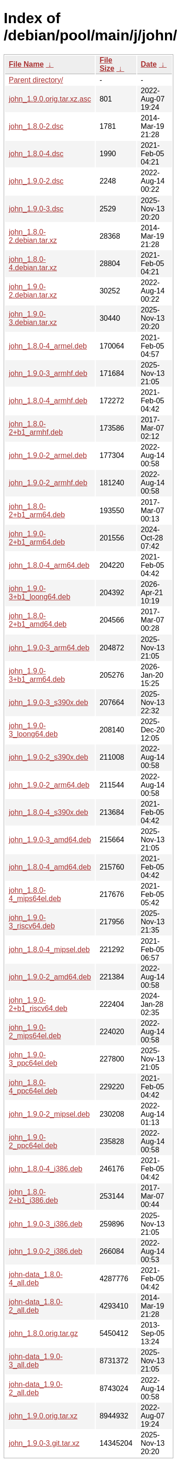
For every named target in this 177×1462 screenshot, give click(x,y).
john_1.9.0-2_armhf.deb (48, 483)
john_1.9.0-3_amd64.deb (50, 840)
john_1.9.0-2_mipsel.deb (49, 1114)
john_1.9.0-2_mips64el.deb (35, 1031)
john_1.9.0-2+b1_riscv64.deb (38, 1004)
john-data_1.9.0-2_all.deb (36, 1388)
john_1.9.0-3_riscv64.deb (32, 922)
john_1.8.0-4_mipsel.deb (49, 949)
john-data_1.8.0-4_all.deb (36, 1279)
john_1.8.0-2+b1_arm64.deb (37, 510)
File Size (106, 64)
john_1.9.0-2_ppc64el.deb (33, 1141)
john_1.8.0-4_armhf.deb (48, 401)
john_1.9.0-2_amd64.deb (50, 977)
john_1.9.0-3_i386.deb (45, 1224)
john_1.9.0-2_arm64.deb (49, 785)
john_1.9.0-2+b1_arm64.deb (37, 538)
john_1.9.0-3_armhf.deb (48, 373)
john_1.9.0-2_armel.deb (48, 455)
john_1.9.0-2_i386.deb (45, 1251)
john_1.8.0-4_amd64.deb (50, 867)
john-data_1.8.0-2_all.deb (36, 1306)
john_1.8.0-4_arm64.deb (49, 565)
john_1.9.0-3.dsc (36, 209)
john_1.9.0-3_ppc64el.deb (33, 1059)
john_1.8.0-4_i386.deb (45, 1169)
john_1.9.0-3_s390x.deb (48, 702)
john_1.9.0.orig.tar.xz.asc (50, 99)
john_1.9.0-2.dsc (36, 181)
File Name (26, 64)
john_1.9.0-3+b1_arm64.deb (37, 675)
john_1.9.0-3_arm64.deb (49, 648)
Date (149, 64)
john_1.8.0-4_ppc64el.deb (33, 1087)
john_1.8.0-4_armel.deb (48, 346)
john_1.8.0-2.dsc (36, 126)
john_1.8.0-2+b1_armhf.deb (36, 428)
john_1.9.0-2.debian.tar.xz (33, 291)
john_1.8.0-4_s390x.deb (48, 812)
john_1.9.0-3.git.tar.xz (44, 1443)
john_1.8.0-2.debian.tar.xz (33, 236)
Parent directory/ (36, 80)
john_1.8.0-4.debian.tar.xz (33, 263)
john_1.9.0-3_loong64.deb (33, 730)
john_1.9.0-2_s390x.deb (48, 757)
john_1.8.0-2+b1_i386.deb (33, 1196)
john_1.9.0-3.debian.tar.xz (33, 318)
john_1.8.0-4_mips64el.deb (35, 894)
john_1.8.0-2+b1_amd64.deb (38, 620)
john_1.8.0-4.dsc (36, 154)
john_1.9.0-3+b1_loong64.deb (39, 593)
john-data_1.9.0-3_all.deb (36, 1361)
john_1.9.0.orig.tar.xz (43, 1416)
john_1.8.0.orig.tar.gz (43, 1333)
